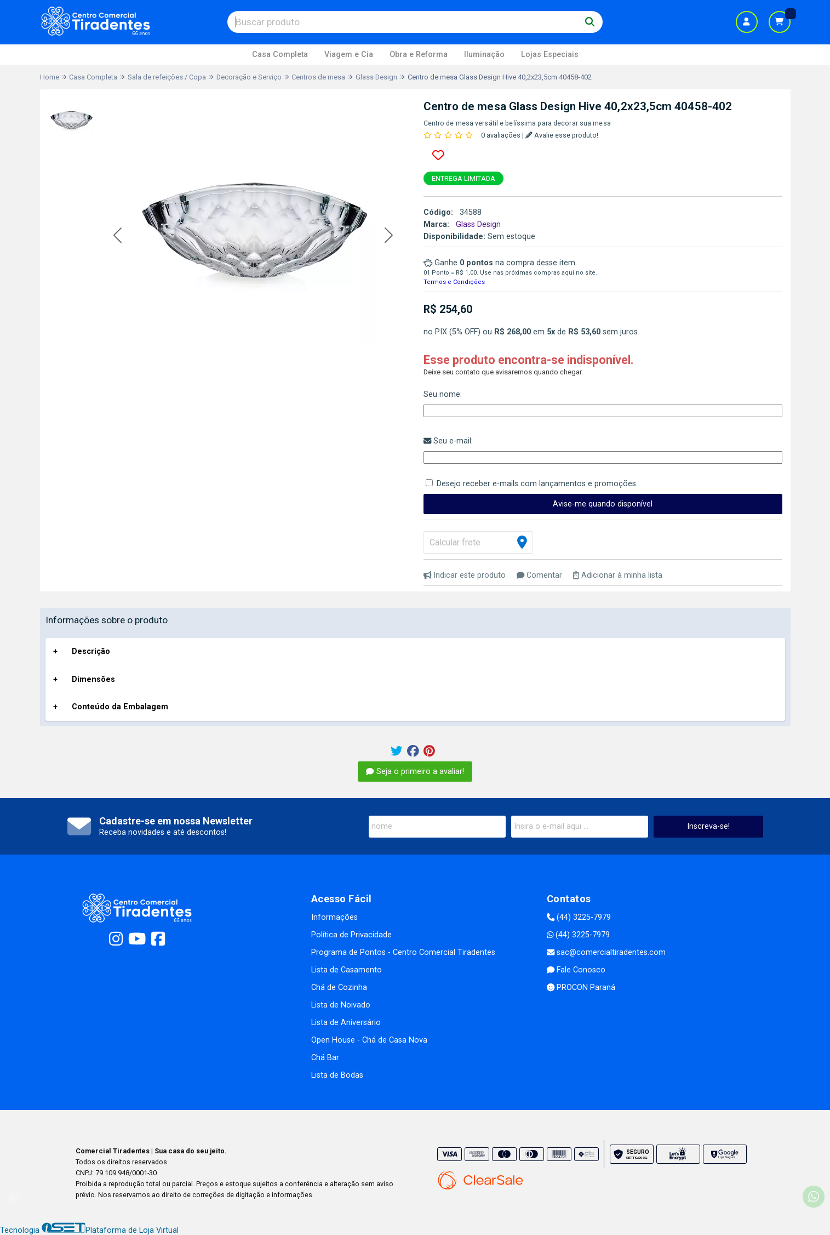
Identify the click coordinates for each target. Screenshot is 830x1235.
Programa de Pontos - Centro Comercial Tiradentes (403, 952)
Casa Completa (280, 54)
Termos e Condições (454, 282)
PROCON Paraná (581, 987)
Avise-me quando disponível (602, 504)
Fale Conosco (576, 970)
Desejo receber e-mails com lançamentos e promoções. (537, 483)
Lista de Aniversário (346, 1022)
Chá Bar (325, 1057)
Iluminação (484, 54)
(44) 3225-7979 (579, 917)
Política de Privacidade (351, 935)
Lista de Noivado (340, 1005)
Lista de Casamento (346, 970)
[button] (117, 236)
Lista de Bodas (337, 1075)
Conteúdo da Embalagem (120, 707)
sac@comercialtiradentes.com (606, 952)
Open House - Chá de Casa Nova (369, 1040)
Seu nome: (442, 394)
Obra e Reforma (419, 54)
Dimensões (93, 679)
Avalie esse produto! (561, 135)
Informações (334, 917)
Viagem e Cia (348, 54)
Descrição (91, 651)
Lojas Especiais (550, 54)
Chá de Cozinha (339, 987)
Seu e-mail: (448, 441)
